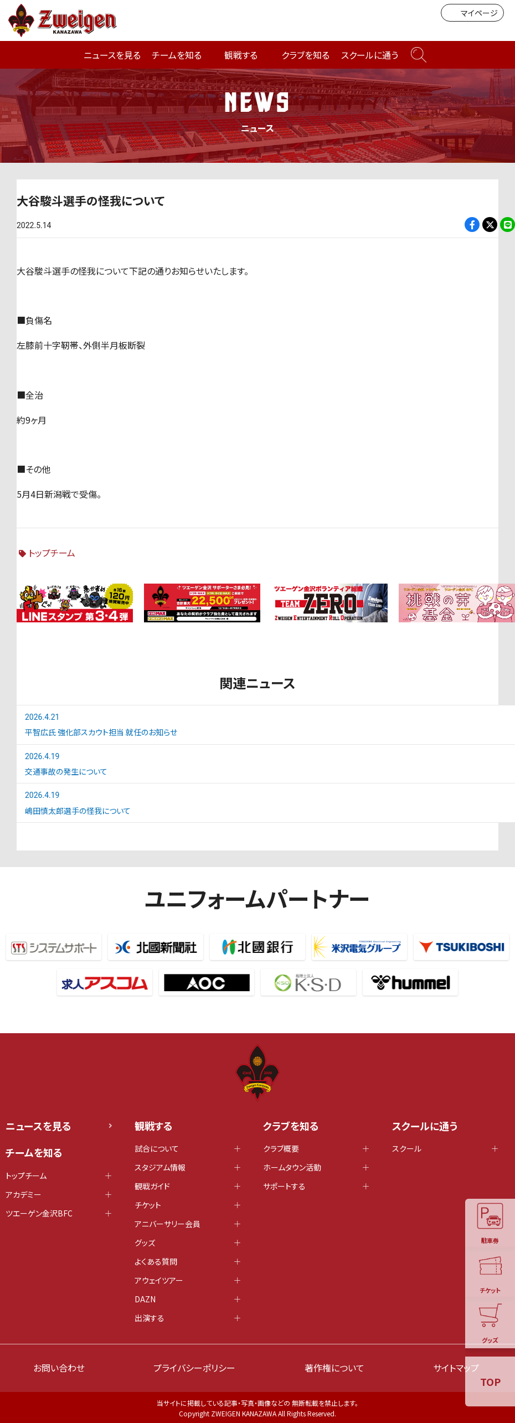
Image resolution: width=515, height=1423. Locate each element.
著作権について (334, 1367)
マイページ (472, 12)
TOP (490, 1381)
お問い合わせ (59, 1367)
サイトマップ (456, 1367)
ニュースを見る (112, 54)
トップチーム (51, 552)
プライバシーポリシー (194, 1367)
